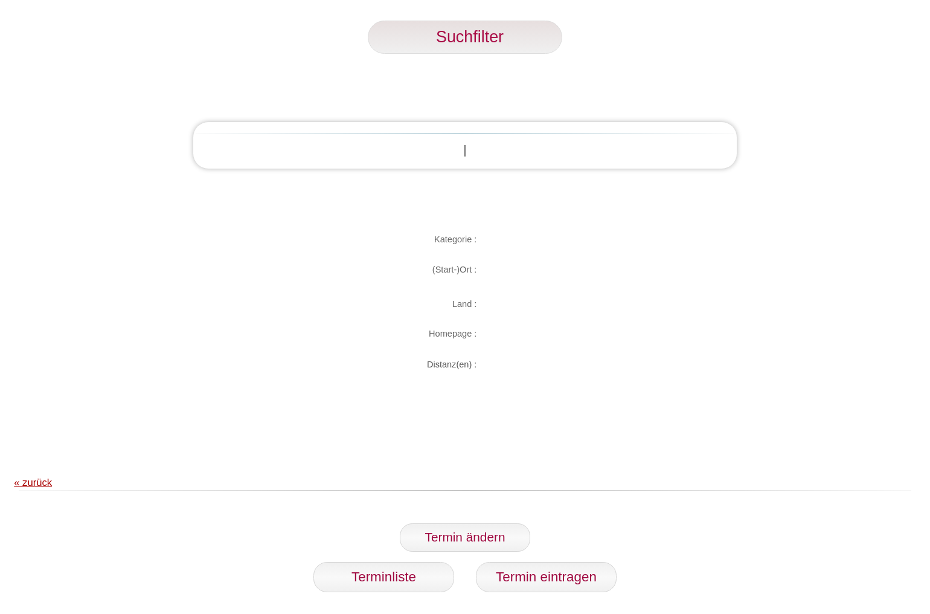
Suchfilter (465, 37)
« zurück (33, 482)
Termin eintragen (546, 576)
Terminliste (383, 576)
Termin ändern (465, 537)
